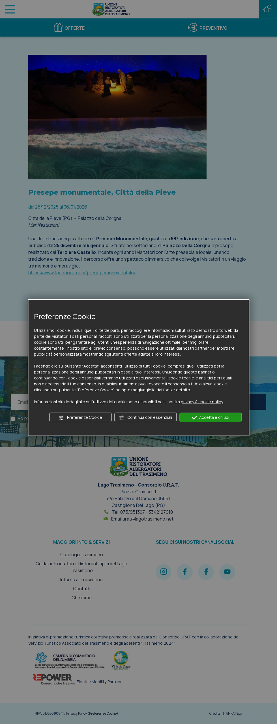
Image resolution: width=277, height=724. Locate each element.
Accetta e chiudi (210, 417)
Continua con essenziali (145, 417)
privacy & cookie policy (202, 401)
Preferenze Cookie (80, 417)
